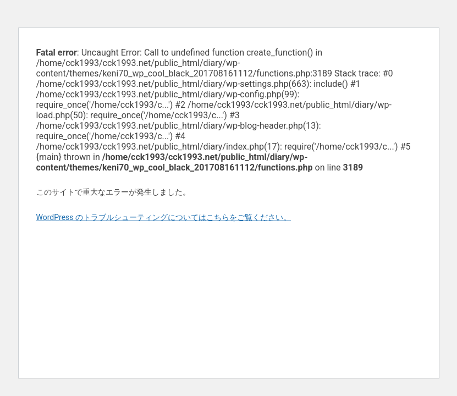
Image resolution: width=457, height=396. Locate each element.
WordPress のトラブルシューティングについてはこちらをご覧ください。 (163, 217)
